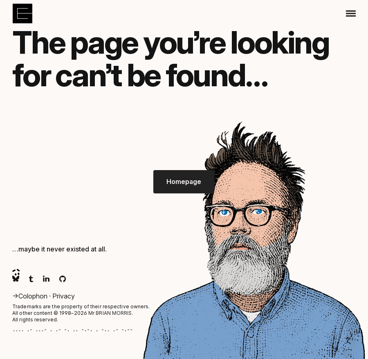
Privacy (63, 296)
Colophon (33, 296)
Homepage (183, 181)
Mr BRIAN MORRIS (110, 313)
